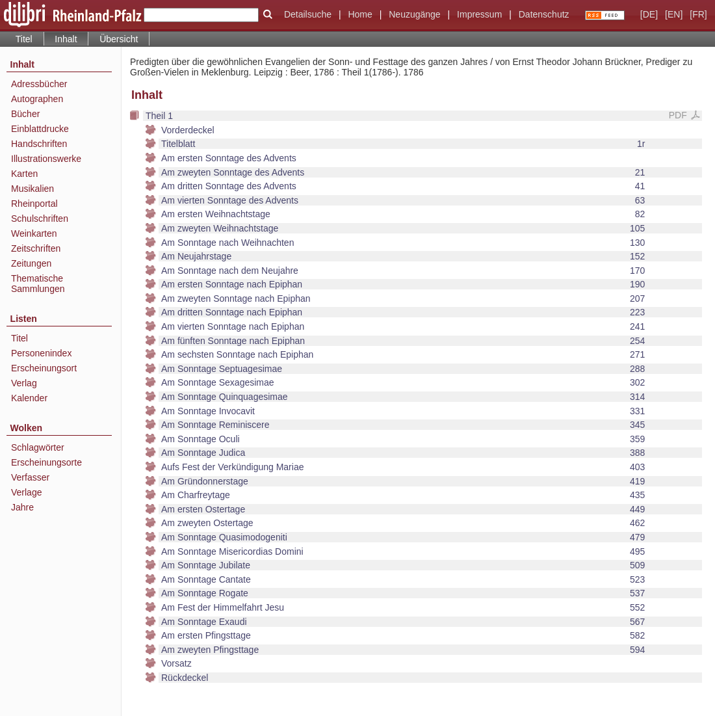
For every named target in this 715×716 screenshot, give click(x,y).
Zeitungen (31, 263)
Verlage (26, 492)
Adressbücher (39, 84)
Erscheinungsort (44, 368)
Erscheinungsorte (46, 462)
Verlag (24, 383)
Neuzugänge (414, 14)
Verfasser (30, 477)
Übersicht (118, 39)
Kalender (29, 398)
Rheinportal (34, 203)
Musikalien (32, 188)
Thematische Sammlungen (38, 283)
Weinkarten (34, 233)
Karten (24, 173)
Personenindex (41, 353)
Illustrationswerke (46, 158)
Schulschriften (39, 218)
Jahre (22, 507)
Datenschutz (544, 14)
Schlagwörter (37, 447)
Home (360, 14)
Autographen (37, 99)
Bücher (25, 114)
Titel (24, 39)
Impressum (479, 14)
